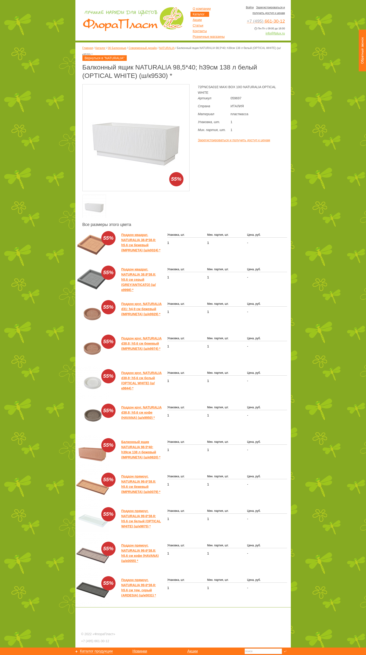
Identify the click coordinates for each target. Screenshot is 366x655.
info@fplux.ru (275, 33)
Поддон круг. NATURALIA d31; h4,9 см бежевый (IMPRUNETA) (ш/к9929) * (141, 309)
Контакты (200, 31)
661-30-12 (95, 641)
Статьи (198, 25)
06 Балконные (117, 48)
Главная (87, 48)
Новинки (140, 651)
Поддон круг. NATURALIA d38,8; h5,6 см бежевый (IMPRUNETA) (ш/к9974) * (141, 343)
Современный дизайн (143, 48)
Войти (250, 7)
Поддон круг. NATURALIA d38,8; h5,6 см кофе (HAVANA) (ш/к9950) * (141, 412)
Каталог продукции (96, 651)
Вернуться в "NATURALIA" (105, 58)
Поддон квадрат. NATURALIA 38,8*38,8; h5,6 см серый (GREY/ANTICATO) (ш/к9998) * (138, 279)
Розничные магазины (209, 36)
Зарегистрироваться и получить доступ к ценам (234, 140)
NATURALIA (167, 48)
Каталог (100, 48)
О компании (202, 8)
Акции (197, 20)
